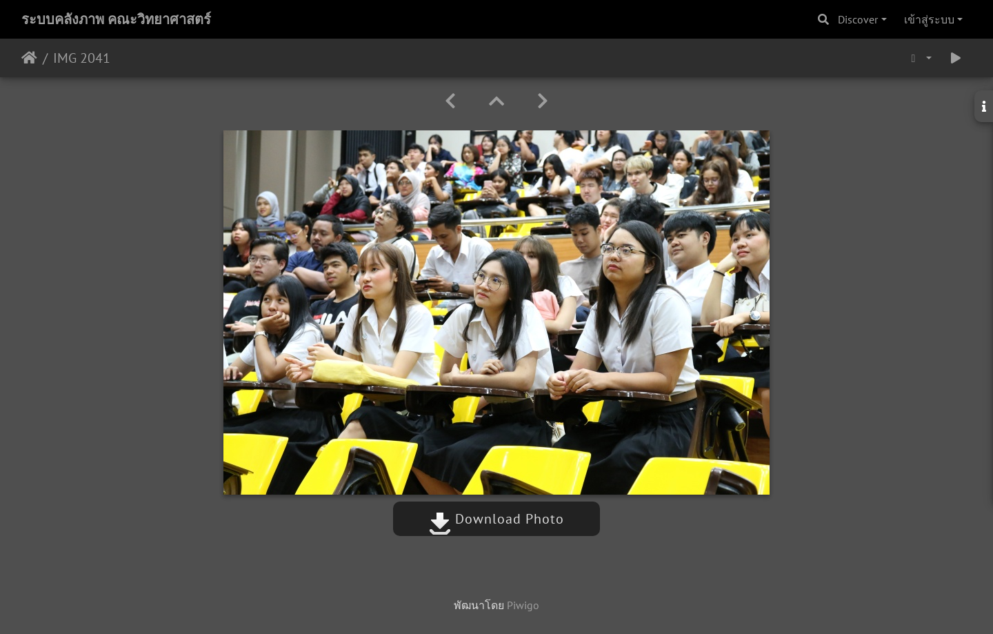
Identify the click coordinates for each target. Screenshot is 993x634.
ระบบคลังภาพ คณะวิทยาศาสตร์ (116, 19)
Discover (858, 19)
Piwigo (523, 605)
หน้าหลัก (29, 58)
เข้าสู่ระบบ (929, 19)
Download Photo (496, 519)
